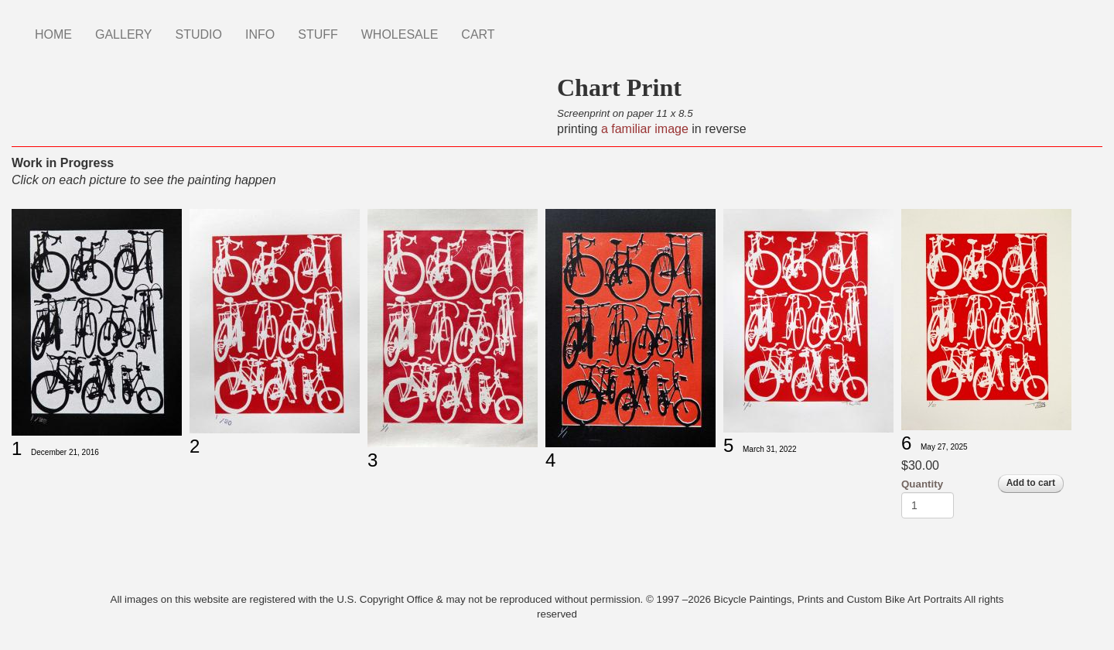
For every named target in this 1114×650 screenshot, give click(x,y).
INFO (260, 34)
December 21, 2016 (65, 452)
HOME (53, 34)
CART (477, 34)
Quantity (922, 484)
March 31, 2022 (770, 449)
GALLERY (123, 34)
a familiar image (642, 128)
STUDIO (199, 34)
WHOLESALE (400, 34)
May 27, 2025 (944, 447)
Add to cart (1030, 482)
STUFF (318, 34)
